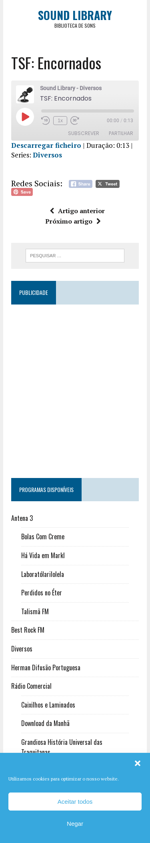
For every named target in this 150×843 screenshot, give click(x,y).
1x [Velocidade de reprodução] (60, 120)
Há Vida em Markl (43, 555)
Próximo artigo (73, 221)
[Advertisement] (75, 388)
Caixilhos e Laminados (48, 705)
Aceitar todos (75, 801)
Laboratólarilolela (42, 574)
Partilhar (121, 133)
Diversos (47, 154)
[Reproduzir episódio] (25, 116)
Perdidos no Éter (41, 592)
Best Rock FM (27, 630)
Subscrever (83, 133)
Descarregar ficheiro (46, 145)
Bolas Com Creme (42, 536)
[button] (138, 763)
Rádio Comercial (31, 686)
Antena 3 (22, 518)
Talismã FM (35, 611)
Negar (75, 823)
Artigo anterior (77, 210)
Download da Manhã (45, 723)
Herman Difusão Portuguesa (45, 667)
